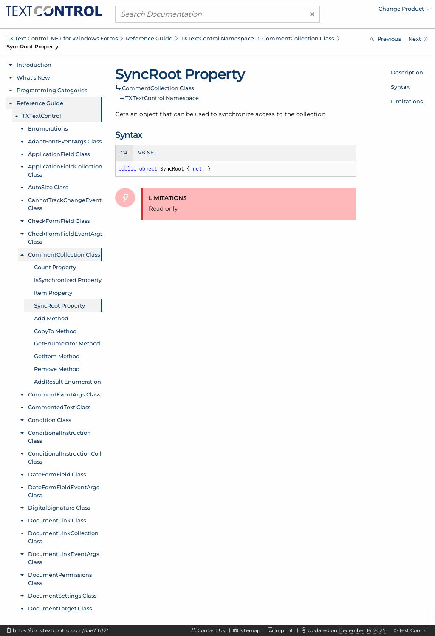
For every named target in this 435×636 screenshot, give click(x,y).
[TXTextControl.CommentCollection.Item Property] (385, 38)
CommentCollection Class (298, 38)
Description (407, 72)
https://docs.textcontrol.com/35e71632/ (60, 630)
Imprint (283, 630)
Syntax (400, 86)
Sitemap (250, 630)
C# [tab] (124, 153)
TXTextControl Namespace (217, 38)
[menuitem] (356, 10)
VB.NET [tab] (147, 153)
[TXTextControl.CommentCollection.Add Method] (418, 38)
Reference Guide (149, 38)
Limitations (407, 101)
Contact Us (211, 630)
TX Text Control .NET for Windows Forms (62, 38)
